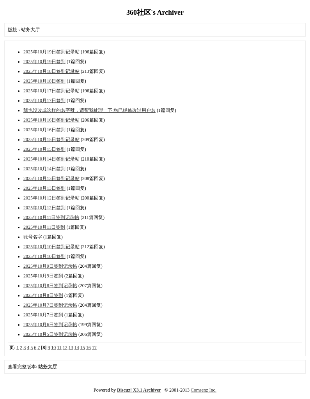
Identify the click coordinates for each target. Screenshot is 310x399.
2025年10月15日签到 (44, 149)
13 (71, 347)
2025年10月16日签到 (44, 129)
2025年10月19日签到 (44, 61)
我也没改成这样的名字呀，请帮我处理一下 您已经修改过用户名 (89, 110)
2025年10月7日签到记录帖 (50, 305)
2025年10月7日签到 (43, 315)
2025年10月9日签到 (43, 276)
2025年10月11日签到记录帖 (51, 217)
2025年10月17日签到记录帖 (51, 91)
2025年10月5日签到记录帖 (50, 334)
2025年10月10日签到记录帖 (51, 246)
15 (82, 347)
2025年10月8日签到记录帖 (50, 285)
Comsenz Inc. (203, 390)
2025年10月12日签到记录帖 (51, 198)
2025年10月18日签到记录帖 (51, 71)
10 (53, 347)
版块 (12, 29)
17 (94, 347)
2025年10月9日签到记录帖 (50, 266)
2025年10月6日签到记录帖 (50, 324)
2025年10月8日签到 (43, 295)
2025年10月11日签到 (44, 227)
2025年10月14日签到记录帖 (51, 159)
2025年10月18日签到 (44, 81)
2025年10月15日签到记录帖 (51, 139)
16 (88, 347)
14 (76, 347)
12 (65, 347)
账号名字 (32, 237)
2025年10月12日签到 (44, 207)
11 (59, 347)
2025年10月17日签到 (44, 100)
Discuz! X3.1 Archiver (139, 390)
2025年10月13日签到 (44, 188)
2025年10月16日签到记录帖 (51, 120)
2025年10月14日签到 (44, 168)
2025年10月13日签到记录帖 (51, 178)
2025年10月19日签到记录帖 (51, 52)
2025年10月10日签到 (44, 256)
